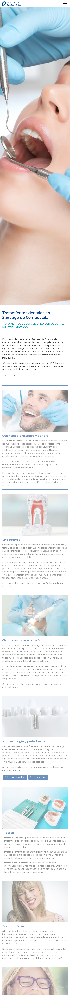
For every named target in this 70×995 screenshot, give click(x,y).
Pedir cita (9, 375)
